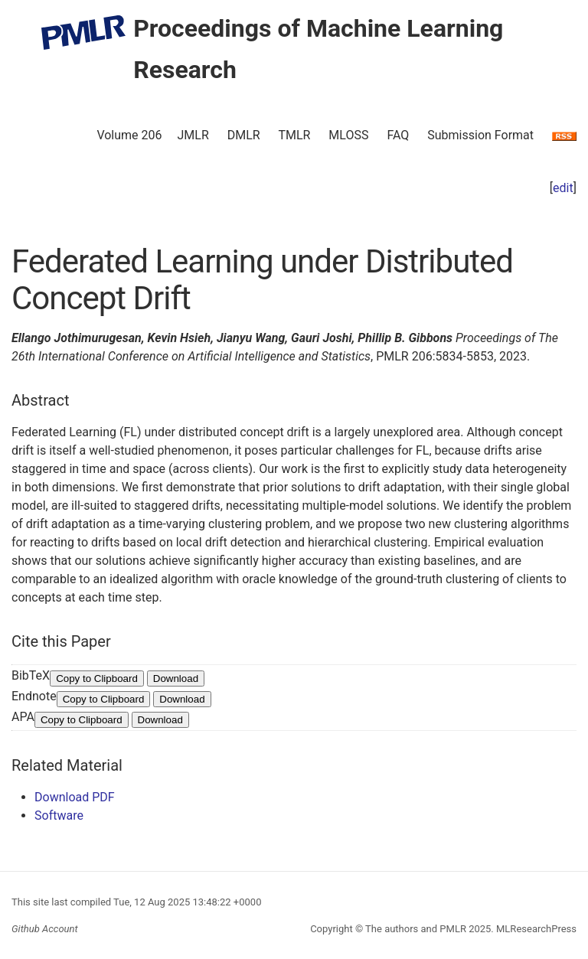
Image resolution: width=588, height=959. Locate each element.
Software (58, 815)
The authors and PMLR (415, 929)
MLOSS (348, 135)
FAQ (398, 135)
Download (175, 678)
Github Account (44, 929)
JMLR (193, 135)
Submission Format (480, 135)
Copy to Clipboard (97, 678)
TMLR (294, 135)
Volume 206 (129, 135)
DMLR (243, 135)
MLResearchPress (535, 929)
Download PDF (74, 797)
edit (563, 188)
